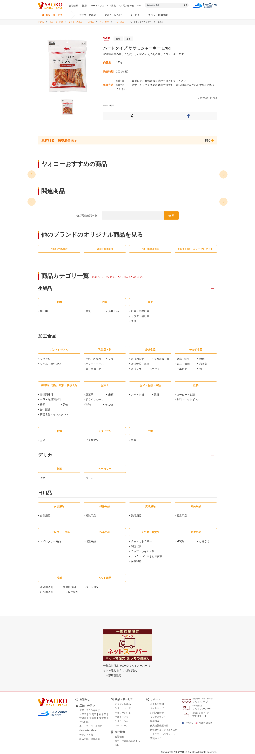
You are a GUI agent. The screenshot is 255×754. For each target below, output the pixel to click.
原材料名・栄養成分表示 (59, 140)
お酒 (42, 440)
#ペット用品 (108, 105)
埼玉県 (82, 714)
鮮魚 (88, 311)
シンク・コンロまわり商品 (146, 556)
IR (139, 5)
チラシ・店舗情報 (158, 15)
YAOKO (187, 722)
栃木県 (102, 714)
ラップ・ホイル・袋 (142, 551)
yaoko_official (203, 722)
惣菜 (42, 478)
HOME (41, 22)
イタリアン (92, 440)
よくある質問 (157, 704)
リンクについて (158, 717)
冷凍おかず (137, 359)
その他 (109, 404)
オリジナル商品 (123, 704)
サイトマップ (157, 708)
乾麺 (156, 394)
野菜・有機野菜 (140, 311)
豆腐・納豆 (183, 359)
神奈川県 (83, 721)
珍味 (88, 404)
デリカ (45, 455)
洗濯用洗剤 (46, 587)
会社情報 (73, 5)
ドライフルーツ (95, 399)
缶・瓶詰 (45, 409)
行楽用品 (91, 541)
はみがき (204, 541)
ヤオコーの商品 (87, 15)
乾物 (65, 404)
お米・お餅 (137, 394)
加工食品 (47, 336)
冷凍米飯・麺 (161, 359)
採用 (84, 5)
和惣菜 (203, 363)
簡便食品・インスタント (54, 414)
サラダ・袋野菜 (140, 316)
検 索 (171, 215)
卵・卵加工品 (93, 368)
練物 (202, 359)
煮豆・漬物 (183, 363)
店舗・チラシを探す (89, 710)
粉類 (42, 404)
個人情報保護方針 (159, 725)
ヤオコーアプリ (123, 717)
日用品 (91, 22)
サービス (135, 15)
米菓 (111, 394)
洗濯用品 (136, 515)
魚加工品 (113, 311)
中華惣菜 (182, 368)
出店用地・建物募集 (89, 739)
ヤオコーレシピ (112, 15)
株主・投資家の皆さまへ (127, 741)
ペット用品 (104, 22)
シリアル (45, 359)
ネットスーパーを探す (90, 726)
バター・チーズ (95, 363)
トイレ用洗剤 (70, 592)
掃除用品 (91, 515)
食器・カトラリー (141, 541)
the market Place (87, 730)
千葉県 (92, 718)
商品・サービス (56, 22)
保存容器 (136, 561)
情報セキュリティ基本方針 (163, 729)
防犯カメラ (155, 738)
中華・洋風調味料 (50, 399)
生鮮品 (45, 288)
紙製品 (180, 541)
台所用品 (45, 515)
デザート (113, 359)
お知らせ (84, 699)
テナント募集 (86, 734)
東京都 (102, 718)
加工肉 (44, 311)
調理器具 (136, 546)
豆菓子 (89, 394)
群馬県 (92, 714)
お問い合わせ (126, 5)
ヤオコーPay (121, 721)
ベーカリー (92, 478)
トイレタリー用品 (50, 541)
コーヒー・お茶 (186, 394)
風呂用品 (182, 515)
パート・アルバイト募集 (103, 5)
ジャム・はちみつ (50, 363)
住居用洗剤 (69, 587)
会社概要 (119, 736)
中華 (133, 440)
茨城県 (82, 718)
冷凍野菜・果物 (140, 363)
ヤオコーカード (123, 708)
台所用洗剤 (46, 592)
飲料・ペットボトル (188, 399)
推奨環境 (154, 721)
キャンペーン (121, 725)
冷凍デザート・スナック (145, 368)
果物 (133, 321)
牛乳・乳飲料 (93, 359)
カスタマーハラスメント (162, 734)
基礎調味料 (46, 394)
